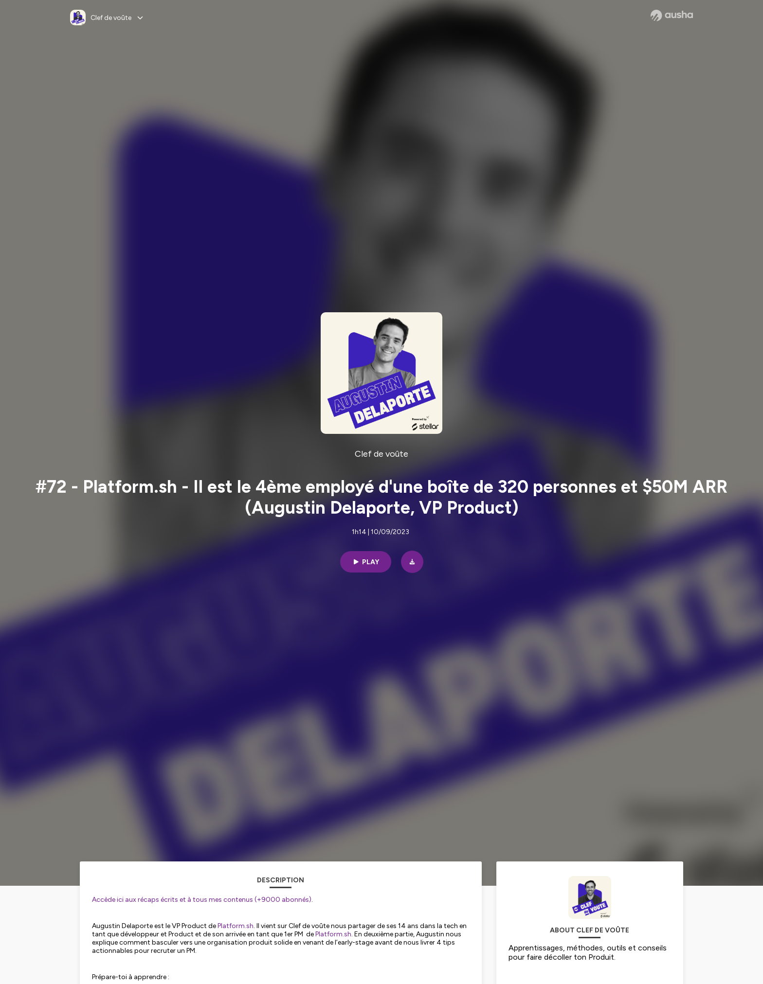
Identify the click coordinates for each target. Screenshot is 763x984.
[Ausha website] (672, 15)
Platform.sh (236, 926)
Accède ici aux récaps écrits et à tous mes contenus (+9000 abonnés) (201, 899)
